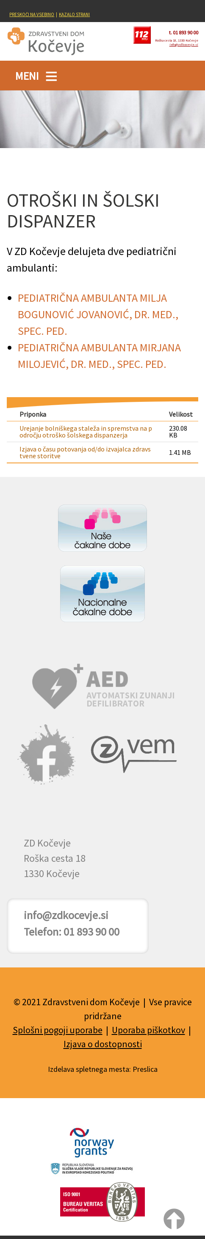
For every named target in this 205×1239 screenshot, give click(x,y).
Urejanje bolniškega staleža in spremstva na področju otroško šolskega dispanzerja (85, 431)
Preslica (145, 1069)
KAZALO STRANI (74, 14)
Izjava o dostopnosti (103, 1044)
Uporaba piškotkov (148, 1030)
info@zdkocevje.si (183, 44)
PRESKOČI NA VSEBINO (31, 14)
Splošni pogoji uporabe (57, 1030)
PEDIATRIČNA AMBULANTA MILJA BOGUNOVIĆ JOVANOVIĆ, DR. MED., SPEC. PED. (98, 314)
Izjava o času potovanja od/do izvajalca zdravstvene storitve (85, 452)
